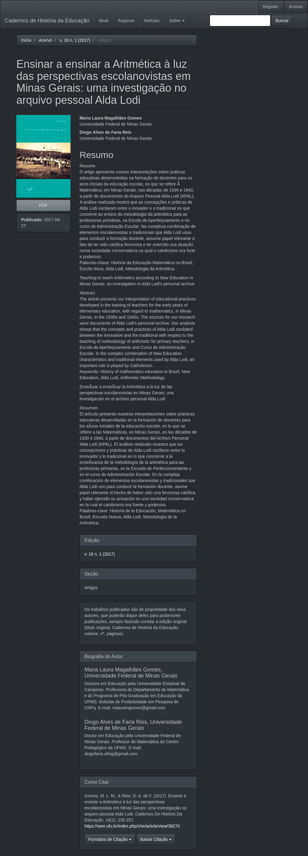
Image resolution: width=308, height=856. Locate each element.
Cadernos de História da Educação (47, 21)
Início (26, 40)
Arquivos (126, 20)
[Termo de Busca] (240, 20)
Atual (103, 20)
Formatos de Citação (109, 839)
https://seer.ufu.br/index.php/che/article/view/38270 (132, 826)
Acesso (296, 6)
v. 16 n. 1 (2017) (75, 40)
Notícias (152, 20)
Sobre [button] (177, 20)
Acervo (45, 40)
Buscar (282, 20)
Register (271, 6)
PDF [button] (43, 205)
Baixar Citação (156, 839)
